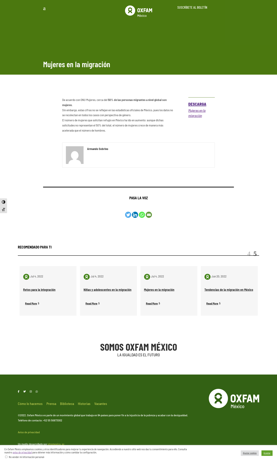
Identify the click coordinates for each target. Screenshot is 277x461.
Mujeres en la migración (159, 290)
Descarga (197, 104)
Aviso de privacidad (29, 432)
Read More (31, 303)
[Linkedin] (135, 215)
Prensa (51, 404)
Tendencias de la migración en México (228, 290)
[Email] (149, 215)
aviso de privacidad (22, 452)
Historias (84, 404)
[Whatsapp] (142, 215)
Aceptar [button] (267, 453)
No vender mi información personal (26, 457)
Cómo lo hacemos (30, 404)
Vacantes (100, 404)
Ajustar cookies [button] (250, 453)
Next (255, 254)
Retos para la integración (39, 290)
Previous (249, 254)
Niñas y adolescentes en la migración (107, 290)
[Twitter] (128, 215)
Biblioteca (67, 404)
